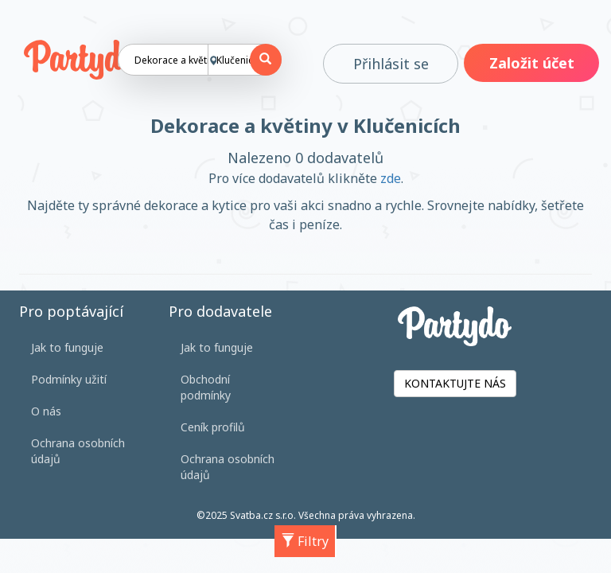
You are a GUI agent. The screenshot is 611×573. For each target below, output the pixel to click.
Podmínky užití (69, 379)
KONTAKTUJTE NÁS (455, 383)
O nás (46, 411)
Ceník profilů (213, 427)
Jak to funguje (67, 347)
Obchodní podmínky (206, 387)
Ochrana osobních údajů (78, 450)
